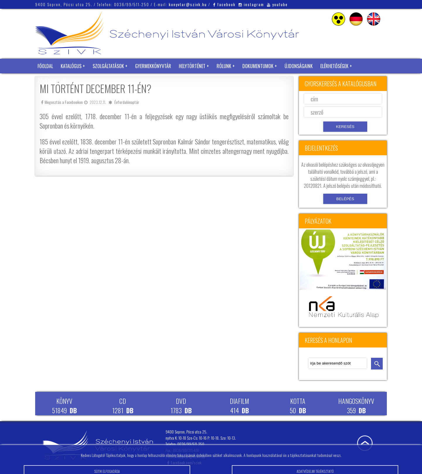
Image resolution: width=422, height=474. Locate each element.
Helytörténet (192, 66)
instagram (251, 4)
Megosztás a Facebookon (62, 102)
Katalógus (71, 66)
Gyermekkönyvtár (153, 66)
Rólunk (224, 66)
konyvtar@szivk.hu (188, 4)
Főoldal (45, 66)
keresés (377, 364)
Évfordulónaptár (126, 102)
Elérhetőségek (334, 66)
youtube (277, 4)
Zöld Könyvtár (52, 80)
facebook (224, 4)
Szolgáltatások (108, 66)
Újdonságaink (299, 66)
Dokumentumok (257, 66)
